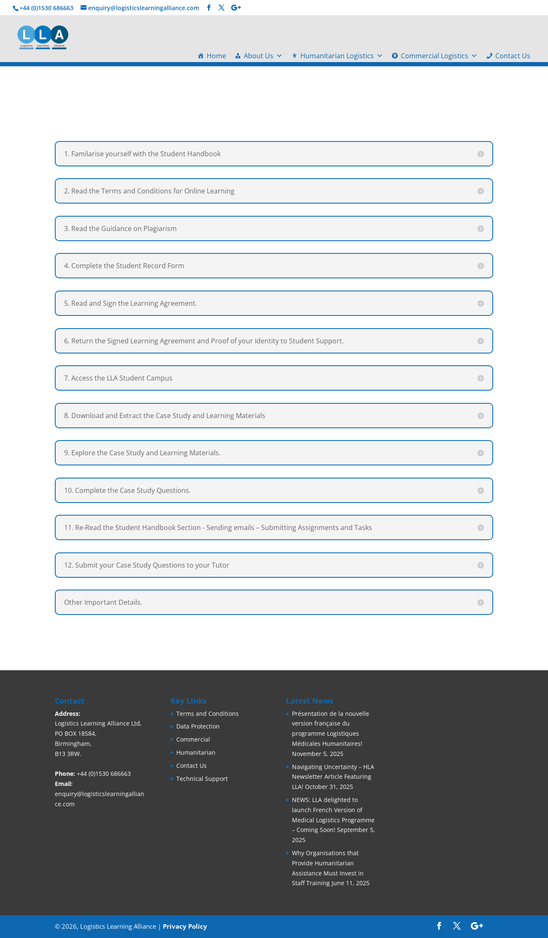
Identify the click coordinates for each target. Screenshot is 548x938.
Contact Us (512, 55)
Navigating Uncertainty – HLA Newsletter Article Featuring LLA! (333, 777)
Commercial (193, 739)
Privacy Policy (185, 926)
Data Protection (198, 726)
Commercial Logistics (439, 55)
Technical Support (202, 779)
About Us (263, 55)
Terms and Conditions (207, 714)
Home (216, 55)
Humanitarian (196, 752)
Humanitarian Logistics (341, 55)
